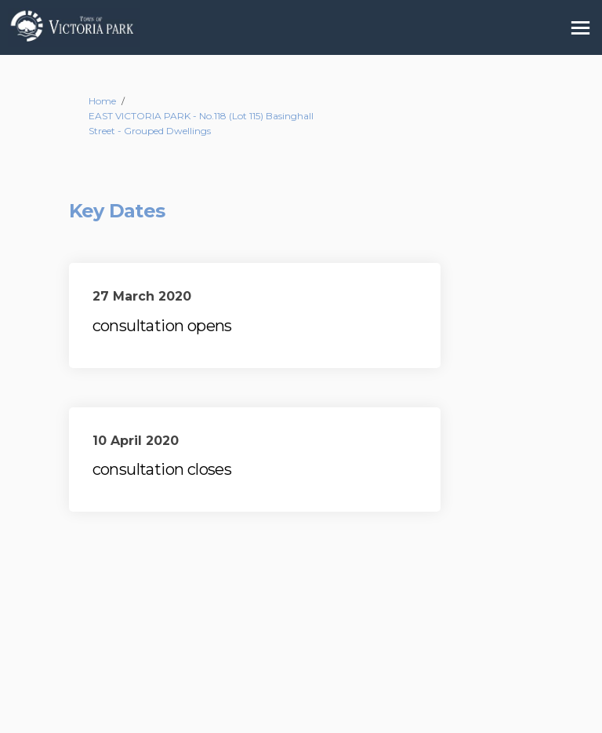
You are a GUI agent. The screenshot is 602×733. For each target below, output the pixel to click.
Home (102, 101)
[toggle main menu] (580, 28)
